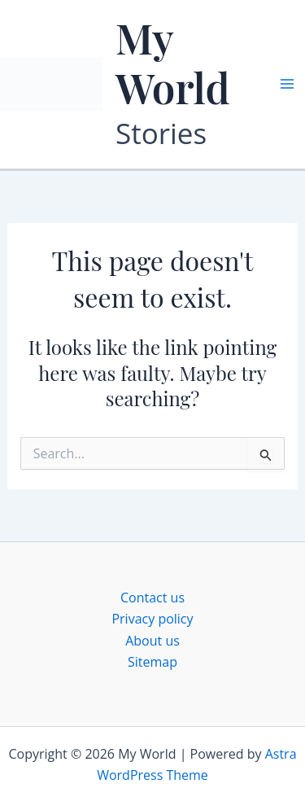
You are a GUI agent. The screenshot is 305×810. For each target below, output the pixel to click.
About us (152, 641)
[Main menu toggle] (287, 84)
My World (172, 62)
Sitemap (152, 662)
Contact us (152, 597)
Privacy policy (152, 619)
